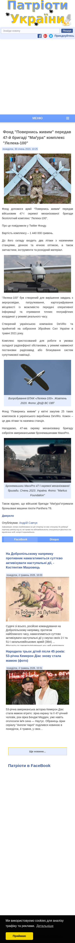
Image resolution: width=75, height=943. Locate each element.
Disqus (54, 539)
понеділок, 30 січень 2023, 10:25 (20, 149)
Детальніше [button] (44, 926)
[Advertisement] (36, 77)
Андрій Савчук (28, 522)
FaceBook (20, 539)
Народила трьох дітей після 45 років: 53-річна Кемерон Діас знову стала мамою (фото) (35, 656)
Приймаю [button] (19, 936)
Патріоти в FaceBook (29, 765)
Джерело (8, 515)
